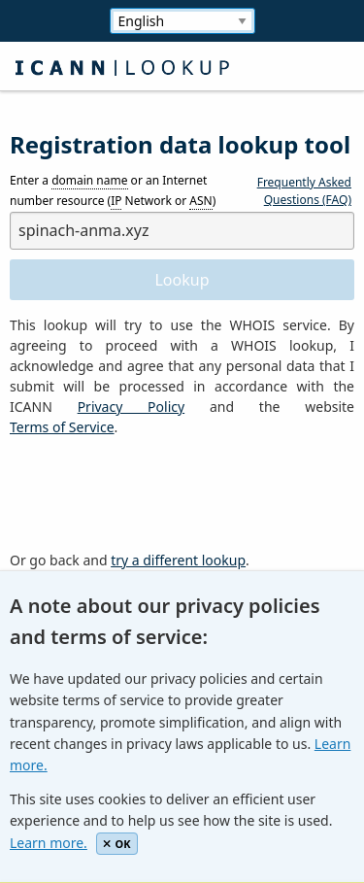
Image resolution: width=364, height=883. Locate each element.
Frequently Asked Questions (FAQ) (304, 191)
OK (117, 843)
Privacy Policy (131, 406)
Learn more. (48, 842)
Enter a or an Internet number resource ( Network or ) (112, 191)
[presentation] (157, 494)
